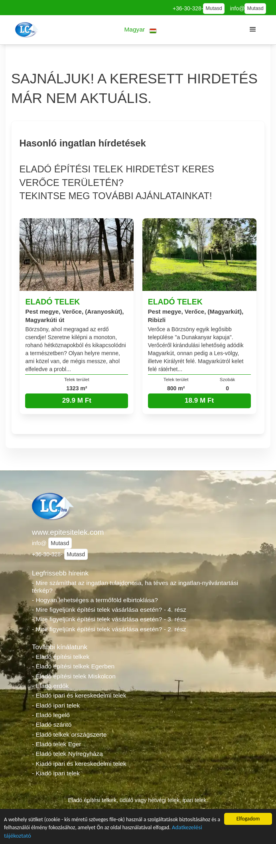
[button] (140, 29)
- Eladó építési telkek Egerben (73, 666)
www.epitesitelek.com (68, 532)
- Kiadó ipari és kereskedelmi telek (79, 763)
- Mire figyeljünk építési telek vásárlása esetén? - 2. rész (109, 629)
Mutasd (213, 8)
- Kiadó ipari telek (56, 773)
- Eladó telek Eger (56, 744)
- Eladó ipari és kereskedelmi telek (79, 695)
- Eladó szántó (51, 724)
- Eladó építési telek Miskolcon (74, 676)
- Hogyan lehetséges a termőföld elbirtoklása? (95, 600)
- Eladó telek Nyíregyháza (67, 753)
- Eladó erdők (50, 685)
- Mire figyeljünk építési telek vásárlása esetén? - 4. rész (109, 609)
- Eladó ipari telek (56, 705)
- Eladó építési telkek (60, 656)
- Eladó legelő (51, 715)
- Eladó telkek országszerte (69, 734)
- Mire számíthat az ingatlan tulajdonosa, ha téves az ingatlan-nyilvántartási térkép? (135, 586)
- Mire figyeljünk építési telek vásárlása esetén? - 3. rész (109, 619)
